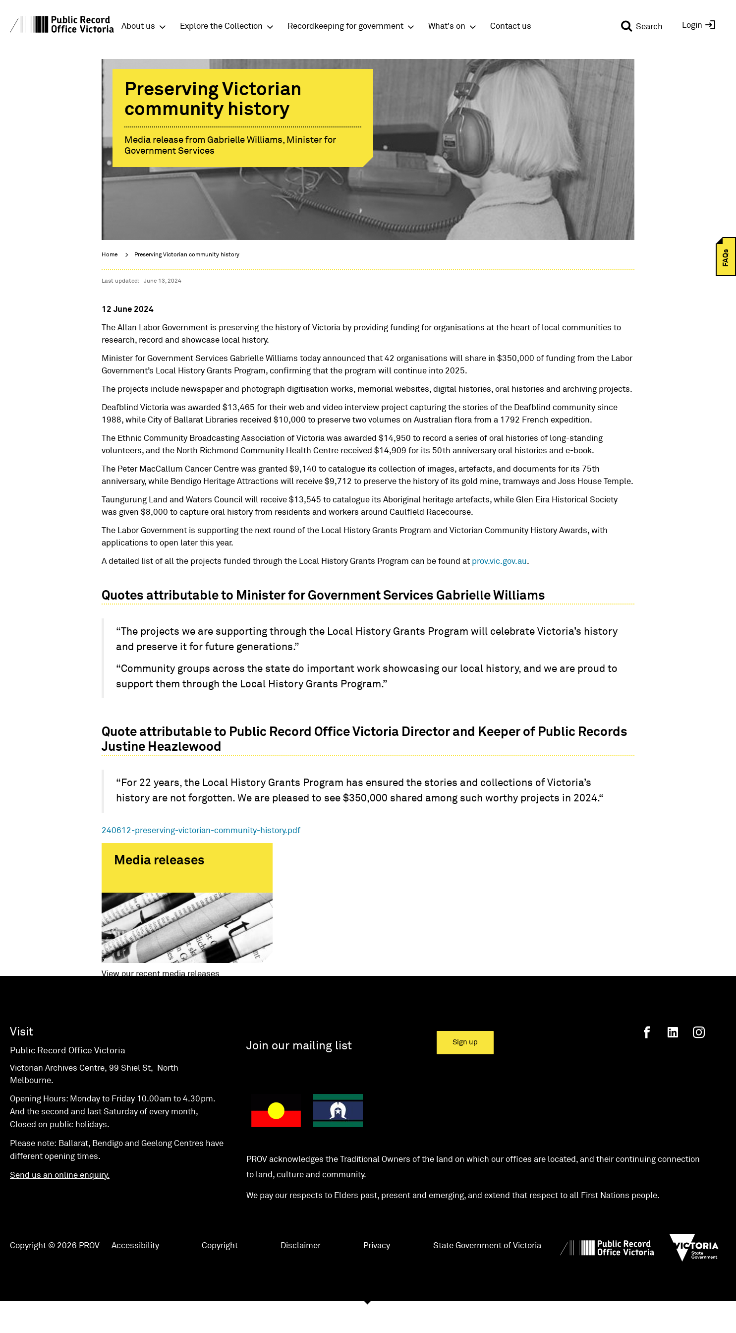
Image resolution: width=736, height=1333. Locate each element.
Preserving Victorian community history (186, 255)
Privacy (376, 1276)
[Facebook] (647, 1062)
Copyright (220, 1276)
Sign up (465, 1072)
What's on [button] (446, 26)
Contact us (510, 26)
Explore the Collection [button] (221, 26)
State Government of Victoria (487, 1276)
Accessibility (135, 1276)
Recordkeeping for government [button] (345, 26)
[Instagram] (699, 1062)
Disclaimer (301, 1276)
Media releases (159, 860)
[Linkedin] (673, 1062)
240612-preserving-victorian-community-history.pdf (201, 831)
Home (109, 255)
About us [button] (138, 26)
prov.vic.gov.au (499, 561)
